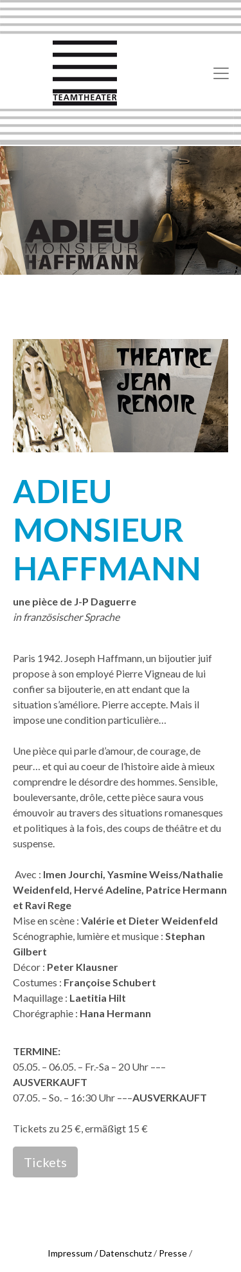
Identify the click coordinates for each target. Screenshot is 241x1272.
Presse (173, 1253)
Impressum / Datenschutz (100, 1253)
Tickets (45, 1162)
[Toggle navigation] (221, 73)
